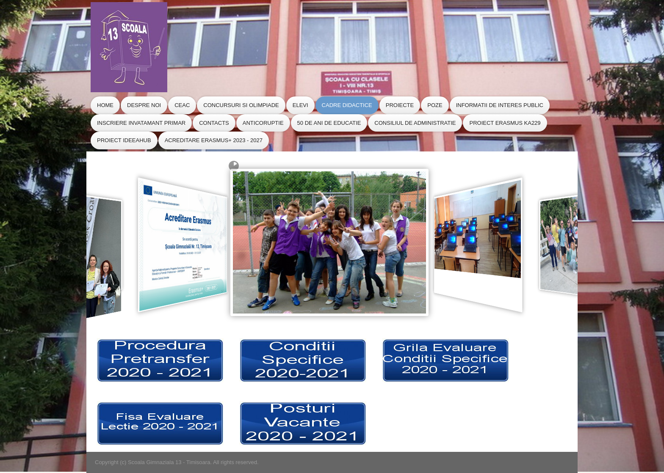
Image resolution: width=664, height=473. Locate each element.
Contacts (214, 123)
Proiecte (400, 105)
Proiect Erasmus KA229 (504, 123)
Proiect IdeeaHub (124, 140)
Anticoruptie (263, 123)
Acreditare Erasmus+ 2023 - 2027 (214, 140)
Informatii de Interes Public (499, 105)
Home (105, 105)
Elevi (300, 105)
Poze (434, 105)
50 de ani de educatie (329, 123)
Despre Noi (144, 105)
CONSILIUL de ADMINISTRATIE (415, 123)
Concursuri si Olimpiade (241, 105)
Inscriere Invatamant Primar (141, 123)
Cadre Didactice (347, 105)
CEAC (182, 105)
